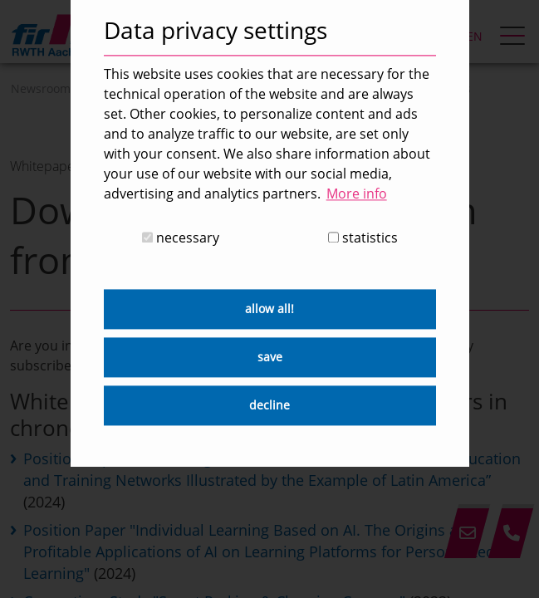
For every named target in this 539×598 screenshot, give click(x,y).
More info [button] (356, 193)
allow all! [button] (269, 309)
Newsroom (41, 88)
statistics (363, 238)
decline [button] (269, 406)
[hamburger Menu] (514, 37)
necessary (180, 238)
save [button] (269, 357)
